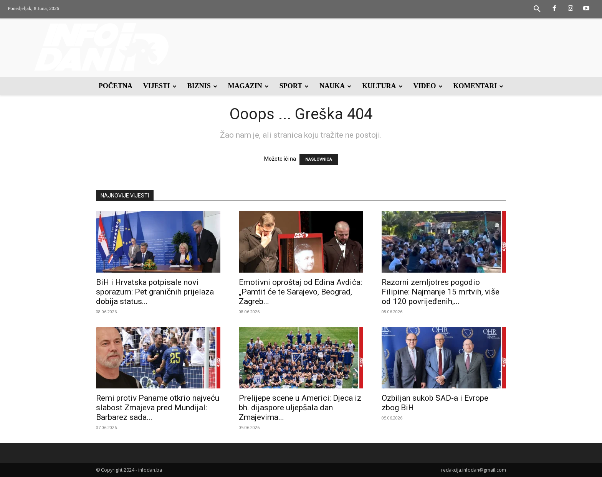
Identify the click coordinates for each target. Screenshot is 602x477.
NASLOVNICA (318, 159)
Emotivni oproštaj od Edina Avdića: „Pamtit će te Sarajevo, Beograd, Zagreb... (300, 292)
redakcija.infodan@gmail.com (473, 470)
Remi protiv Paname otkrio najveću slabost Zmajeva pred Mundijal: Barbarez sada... (157, 407)
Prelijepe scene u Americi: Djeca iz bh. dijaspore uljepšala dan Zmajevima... (300, 407)
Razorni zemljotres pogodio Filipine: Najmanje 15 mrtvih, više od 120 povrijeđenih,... (440, 292)
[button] (537, 9)
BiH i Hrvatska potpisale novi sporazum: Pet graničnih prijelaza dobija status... (155, 292)
